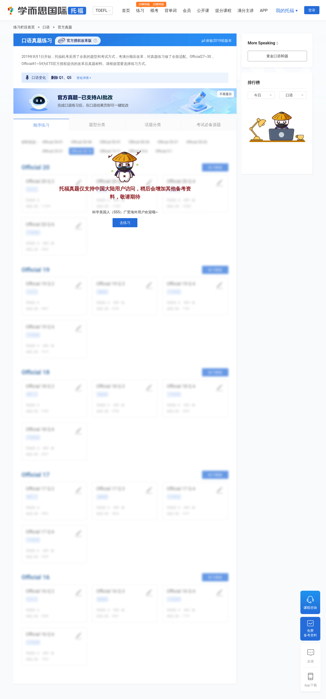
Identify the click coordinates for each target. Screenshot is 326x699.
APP (264, 10)
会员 (187, 10)
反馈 (310, 661)
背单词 (171, 10)
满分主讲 (246, 10)
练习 (140, 10)
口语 (46, 27)
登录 (311, 10)
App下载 (310, 685)
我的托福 (285, 10)
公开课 (203, 10)
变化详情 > (84, 78)
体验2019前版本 (218, 41)
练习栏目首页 (24, 27)
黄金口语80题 (277, 56)
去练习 (125, 223)
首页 (126, 10)
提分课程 (223, 10)
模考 (154, 10)
